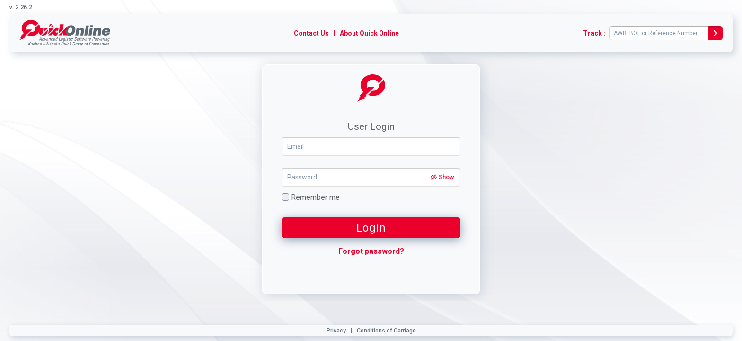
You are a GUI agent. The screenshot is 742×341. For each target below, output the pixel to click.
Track (592, 33)
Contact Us (311, 33)
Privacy (336, 330)
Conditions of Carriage (386, 330)
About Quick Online (369, 33)
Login (371, 227)
